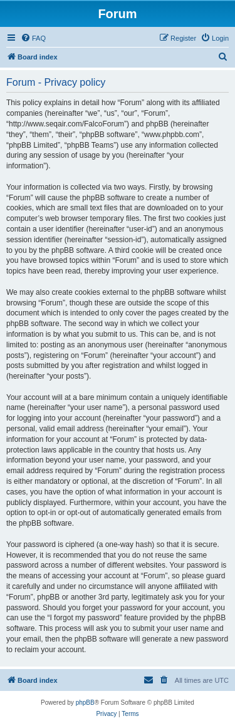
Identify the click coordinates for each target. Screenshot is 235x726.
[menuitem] (33, 38)
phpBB (85, 702)
